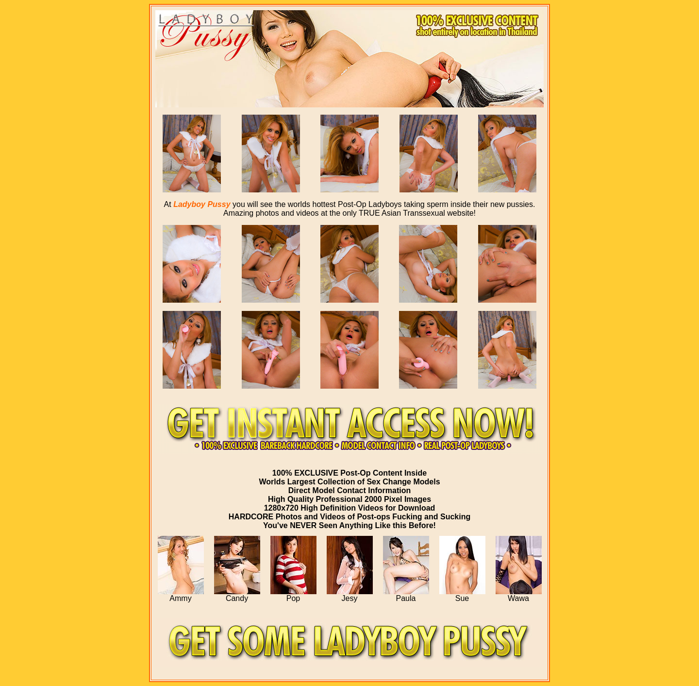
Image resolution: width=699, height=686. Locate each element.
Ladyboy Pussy (201, 204)
